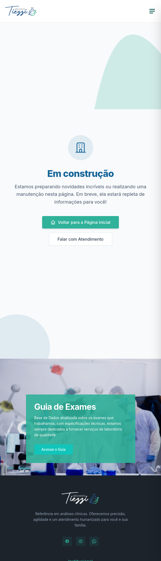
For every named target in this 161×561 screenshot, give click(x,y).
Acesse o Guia (54, 449)
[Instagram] (80, 541)
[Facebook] (67, 541)
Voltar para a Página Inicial (80, 222)
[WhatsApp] (94, 541)
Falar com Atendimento (80, 239)
